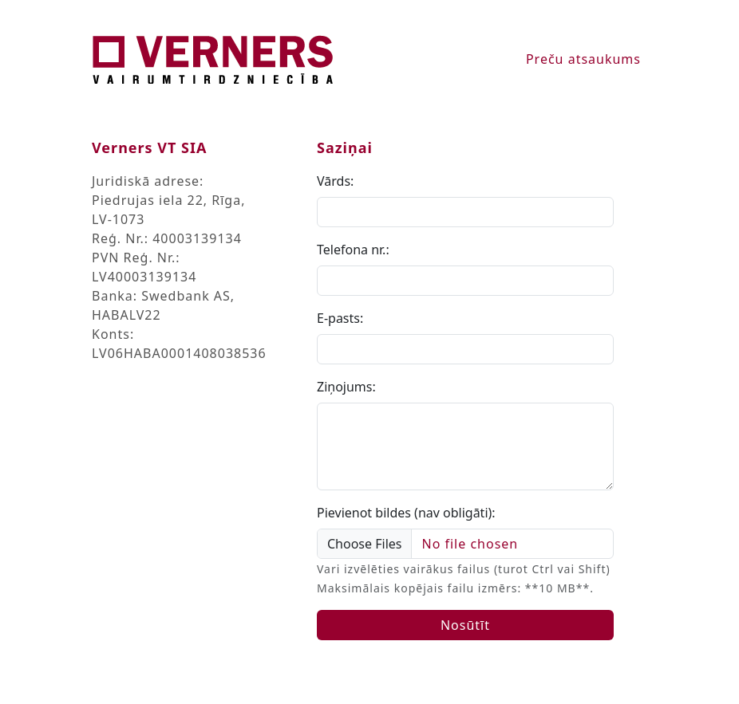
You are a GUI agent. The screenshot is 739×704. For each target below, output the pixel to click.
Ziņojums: (346, 386)
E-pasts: (340, 318)
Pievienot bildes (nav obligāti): (406, 512)
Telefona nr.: (353, 249)
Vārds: (335, 181)
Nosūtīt (465, 625)
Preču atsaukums (583, 59)
